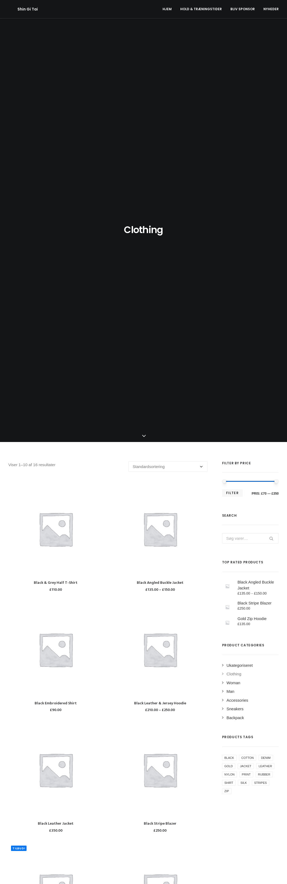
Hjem (167, 9)
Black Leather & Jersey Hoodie (160, 358)
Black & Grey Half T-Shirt (56, 237)
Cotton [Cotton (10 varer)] (247, 412)
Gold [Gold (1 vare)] (229, 420)
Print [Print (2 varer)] (246, 429)
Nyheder (271, 9)
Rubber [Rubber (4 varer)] (264, 429)
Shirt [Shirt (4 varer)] (229, 437)
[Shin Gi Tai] (18, 9)
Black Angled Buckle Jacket (160, 237)
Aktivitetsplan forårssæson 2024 (130, 811)
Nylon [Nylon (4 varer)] (230, 429)
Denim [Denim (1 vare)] (265, 412)
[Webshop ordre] (168, 121)
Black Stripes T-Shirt (56, 599)
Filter (232, 147)
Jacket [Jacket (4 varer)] (245, 420)
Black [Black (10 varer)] (229, 412)
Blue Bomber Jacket (56, 719)
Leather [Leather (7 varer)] (265, 420)
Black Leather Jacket (55, 478)
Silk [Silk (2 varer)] (243, 437)
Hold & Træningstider (201, 9)
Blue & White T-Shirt (160, 599)
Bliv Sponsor (242, 9)
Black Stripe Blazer (160, 478)
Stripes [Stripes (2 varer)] (260, 437)
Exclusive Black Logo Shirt (160, 719)
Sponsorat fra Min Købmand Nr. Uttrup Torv (140, 824)
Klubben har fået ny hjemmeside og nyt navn (141, 837)
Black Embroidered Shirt (56, 358)
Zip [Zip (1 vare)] (227, 445)
